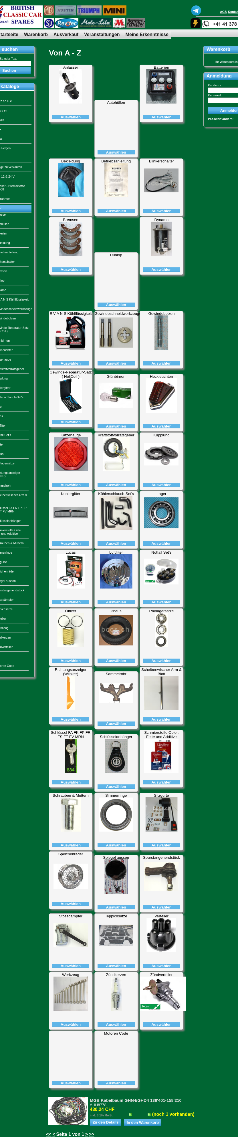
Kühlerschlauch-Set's (116, 494)
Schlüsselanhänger (116, 737)
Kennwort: (215, 95)
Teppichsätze (116, 916)
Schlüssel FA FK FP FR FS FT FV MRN (70, 734)
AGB (223, 11)
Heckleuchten (161, 376)
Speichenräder (70, 854)
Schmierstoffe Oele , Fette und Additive (161, 734)
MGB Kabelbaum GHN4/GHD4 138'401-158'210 (136, 1100)
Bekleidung (70, 161)
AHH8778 (98, 1105)
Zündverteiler (161, 975)
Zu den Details (105, 1122)
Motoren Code (116, 1033)
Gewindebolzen (161, 313)
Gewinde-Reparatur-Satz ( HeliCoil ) (70, 374)
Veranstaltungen (102, 34)
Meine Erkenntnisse (147, 34)
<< (48, 1134)
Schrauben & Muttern (71, 795)
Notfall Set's (161, 552)
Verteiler (161, 916)
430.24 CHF (102, 1109)
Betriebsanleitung (116, 161)
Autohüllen (116, 102)
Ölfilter (70, 611)
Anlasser (70, 67)
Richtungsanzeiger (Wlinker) (70, 671)
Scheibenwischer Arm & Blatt (161, 671)
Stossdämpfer (70, 916)
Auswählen (71, 117)
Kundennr (214, 85)
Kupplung (161, 435)
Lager (161, 494)
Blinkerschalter (161, 161)
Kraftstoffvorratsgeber (116, 435)
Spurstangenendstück (161, 857)
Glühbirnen (116, 376)
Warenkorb (36, 34)
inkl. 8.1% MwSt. (101, 1115)
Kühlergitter (70, 494)
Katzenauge (70, 435)
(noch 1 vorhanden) (173, 1114)
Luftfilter (116, 552)
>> (91, 1134)
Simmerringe (116, 795)
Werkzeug (70, 975)
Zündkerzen (116, 975)
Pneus (116, 611)
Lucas (71, 552)
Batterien (161, 67)
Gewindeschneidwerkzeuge (118, 313)
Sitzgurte (161, 795)
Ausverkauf (65, 34)
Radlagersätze (161, 611)
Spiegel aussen (116, 857)
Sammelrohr (116, 674)
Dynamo (161, 220)
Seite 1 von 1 (70, 1134)
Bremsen (70, 220)
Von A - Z (65, 53)
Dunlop (116, 255)
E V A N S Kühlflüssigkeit (70, 313)
